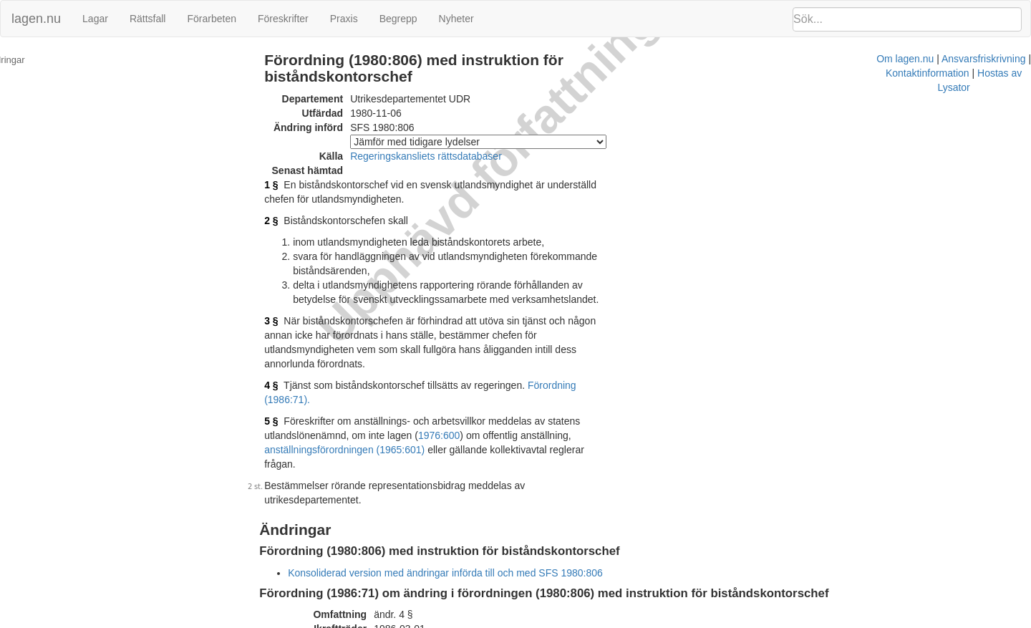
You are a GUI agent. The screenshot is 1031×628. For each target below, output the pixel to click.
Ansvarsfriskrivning (587, 621)
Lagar (95, 18)
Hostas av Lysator (769, 621)
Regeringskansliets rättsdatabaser (446, 156)
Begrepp (398, 18)
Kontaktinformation (679, 621)
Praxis (344, 18)
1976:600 (354, 392)
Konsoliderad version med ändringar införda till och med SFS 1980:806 (465, 501)
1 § (291, 184)
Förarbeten (211, 18)
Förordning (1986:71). (596, 356)
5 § (291, 378)
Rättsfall (148, 18)
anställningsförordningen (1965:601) (570, 392)
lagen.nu (36, 18)
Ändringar (29, 59)
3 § (291, 306)
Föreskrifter (283, 18)
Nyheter (456, 18)
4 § (291, 356)
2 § (291, 220)
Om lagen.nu (508, 621)
